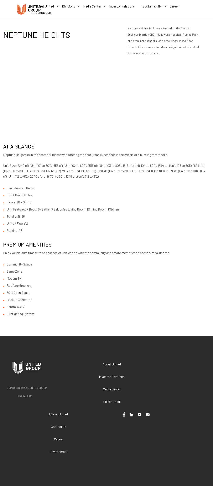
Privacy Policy (24, 395)
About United (112, 364)
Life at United (58, 414)
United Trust (111, 402)
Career (58, 439)
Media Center (112, 389)
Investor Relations (112, 377)
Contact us (58, 427)
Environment (59, 452)
